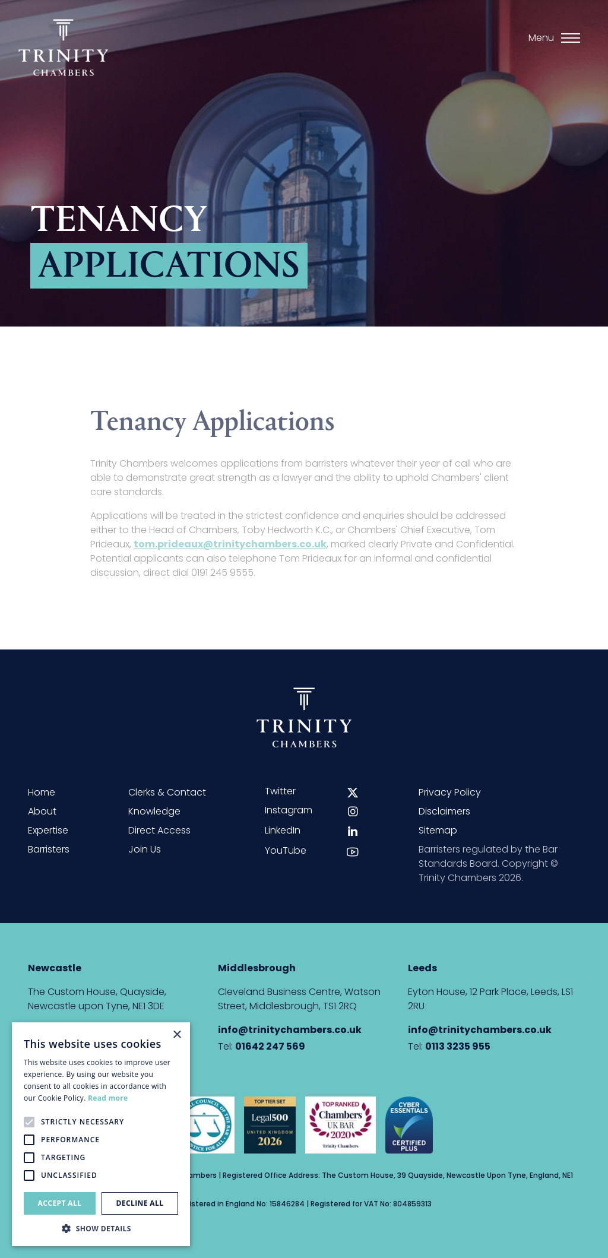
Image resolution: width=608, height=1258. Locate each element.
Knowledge (154, 811)
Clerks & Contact (167, 792)
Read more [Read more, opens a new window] (108, 1098)
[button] (101, 1228)
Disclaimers (444, 811)
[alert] (101, 1134)
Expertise (48, 830)
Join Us (144, 849)
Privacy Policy (450, 792)
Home (41, 792)
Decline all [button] (140, 1203)
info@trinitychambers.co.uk (290, 1030)
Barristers (48, 849)
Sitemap (438, 830)
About (42, 811)
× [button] (176, 1035)
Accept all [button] (60, 1203)
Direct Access (159, 830)
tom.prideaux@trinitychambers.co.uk (230, 549)
